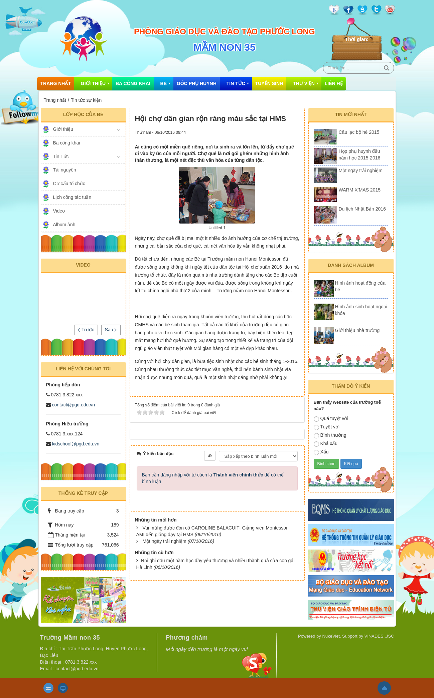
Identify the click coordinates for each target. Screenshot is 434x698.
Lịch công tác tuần (72, 197)
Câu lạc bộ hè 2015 (359, 132)
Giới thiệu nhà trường (357, 330)
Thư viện (304, 83)
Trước (86, 329)
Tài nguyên (64, 169)
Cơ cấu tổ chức (69, 183)
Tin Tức (236, 83)
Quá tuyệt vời (331, 419)
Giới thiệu (93, 83)
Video (59, 211)
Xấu (321, 452)
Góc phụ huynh (196, 83)
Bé (163, 83)
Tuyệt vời (327, 427)
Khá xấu (326, 444)
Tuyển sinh (269, 83)
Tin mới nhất (351, 114)
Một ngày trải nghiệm (164, 541)
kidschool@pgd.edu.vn (75, 443)
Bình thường (330, 435)
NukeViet (331, 636)
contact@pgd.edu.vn (73, 404)
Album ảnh (64, 224)
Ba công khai (133, 83)
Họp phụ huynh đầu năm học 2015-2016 (360, 154)
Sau (111, 329)
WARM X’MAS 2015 (360, 190)
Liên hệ (334, 83)
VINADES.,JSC (379, 636)
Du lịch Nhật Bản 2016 (362, 209)
